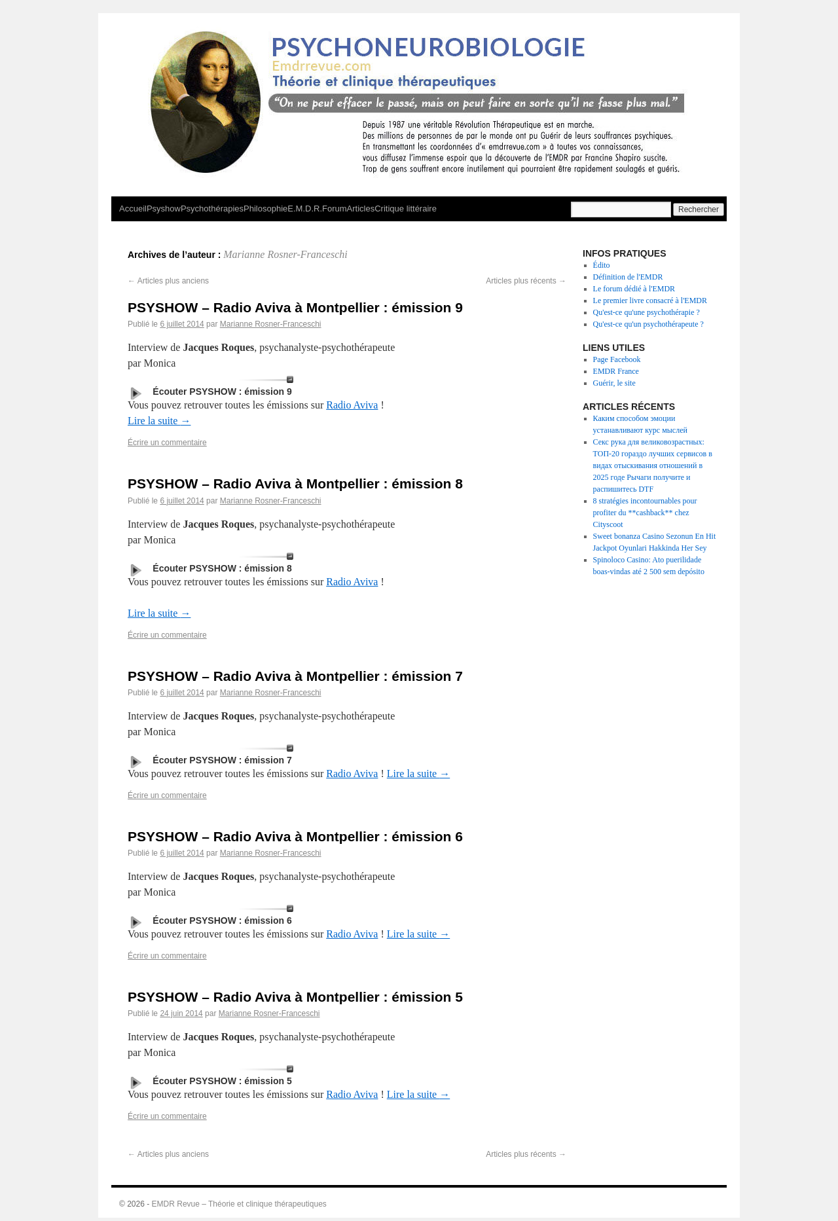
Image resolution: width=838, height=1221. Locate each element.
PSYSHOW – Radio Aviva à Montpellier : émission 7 (295, 675)
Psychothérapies (212, 208)
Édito (601, 265)
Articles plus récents (526, 280)
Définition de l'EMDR (628, 277)
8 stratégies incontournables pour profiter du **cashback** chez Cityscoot (645, 512)
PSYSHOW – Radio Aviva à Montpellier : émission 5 (295, 996)
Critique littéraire (405, 208)
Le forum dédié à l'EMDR (634, 288)
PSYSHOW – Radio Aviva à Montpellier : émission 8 (295, 483)
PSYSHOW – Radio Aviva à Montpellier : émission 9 (295, 307)
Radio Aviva (352, 404)
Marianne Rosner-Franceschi (285, 254)
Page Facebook (617, 359)
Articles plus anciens (168, 280)
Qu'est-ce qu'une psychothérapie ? (646, 312)
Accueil (133, 208)
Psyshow (164, 208)
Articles (361, 208)
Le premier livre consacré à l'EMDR (650, 300)
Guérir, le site (614, 383)
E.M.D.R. (304, 208)
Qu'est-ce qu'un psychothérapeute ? (648, 324)
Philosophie (265, 208)
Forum (334, 208)
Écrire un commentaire (167, 442)
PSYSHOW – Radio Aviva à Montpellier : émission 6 (295, 836)
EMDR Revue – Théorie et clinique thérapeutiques (239, 1204)
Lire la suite (159, 420)
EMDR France (616, 371)
